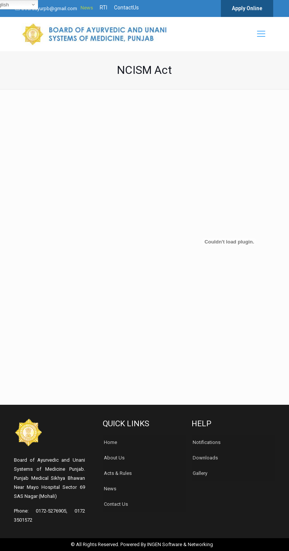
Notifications (207, 442)
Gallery (200, 473)
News (87, 7)
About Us (114, 458)
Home (110, 442)
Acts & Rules (118, 473)
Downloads (205, 458)
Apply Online (247, 8)
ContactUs (126, 7)
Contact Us (116, 504)
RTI (103, 7)
